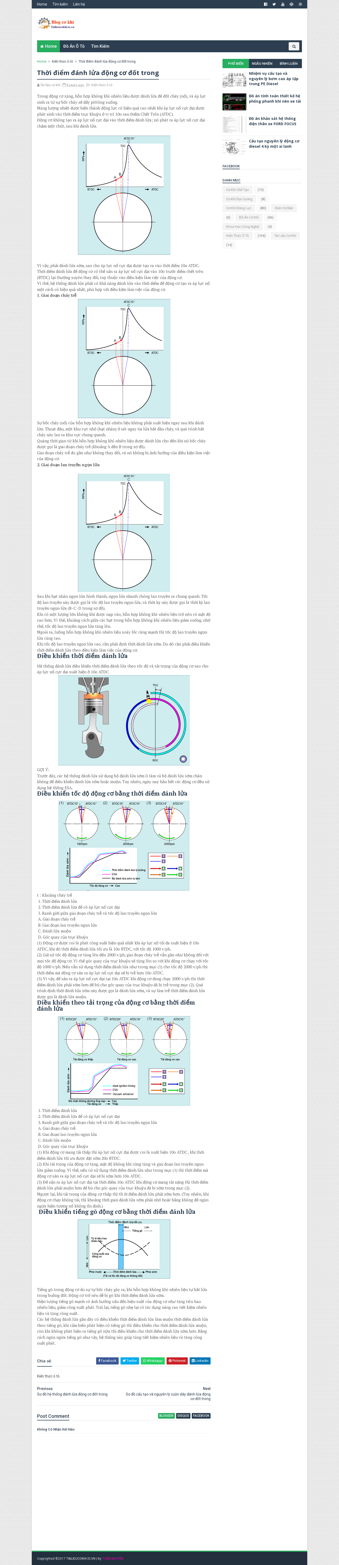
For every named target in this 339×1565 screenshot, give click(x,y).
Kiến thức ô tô (62, 61)
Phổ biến (235, 64)
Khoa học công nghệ (242, 227)
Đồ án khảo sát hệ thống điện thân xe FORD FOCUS (272, 121)
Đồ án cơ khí (249, 217)
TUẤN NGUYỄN (112, 1558)
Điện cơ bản (284, 208)
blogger (166, 1416)
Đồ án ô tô (74, 46)
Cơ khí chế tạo (237, 190)
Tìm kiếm (60, 4)
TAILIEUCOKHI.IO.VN (80, 1558)
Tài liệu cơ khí (285, 236)
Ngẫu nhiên (262, 64)
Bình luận (288, 64)
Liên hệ (79, 4)
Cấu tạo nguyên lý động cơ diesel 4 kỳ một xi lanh (274, 143)
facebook (201, 1416)
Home (42, 4)
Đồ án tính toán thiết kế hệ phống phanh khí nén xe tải (275, 98)
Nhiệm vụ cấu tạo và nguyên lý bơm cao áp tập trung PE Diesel (273, 78)
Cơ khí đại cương (239, 199)
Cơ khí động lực (238, 208)
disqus (183, 1416)
